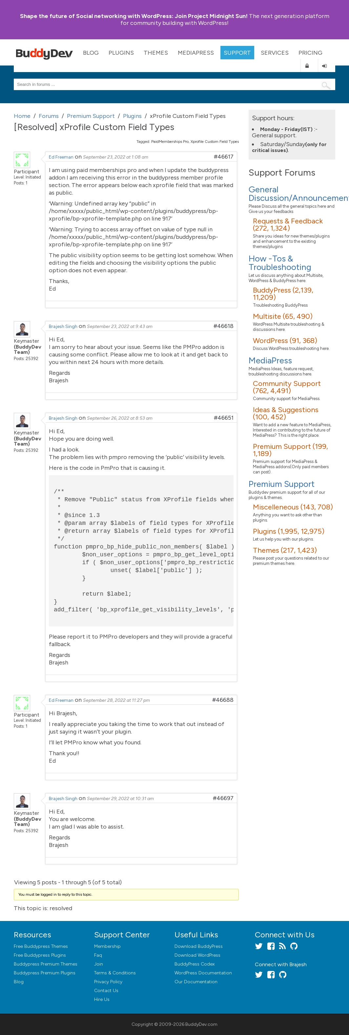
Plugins (121, 52)
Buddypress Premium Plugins (44, 973)
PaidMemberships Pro (170, 141)
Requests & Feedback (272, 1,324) (288, 225)
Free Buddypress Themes (41, 946)
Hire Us (102, 999)
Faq (98, 955)
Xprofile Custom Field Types (215, 141)
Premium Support (282, 484)
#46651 (224, 418)
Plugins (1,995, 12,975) (288, 531)
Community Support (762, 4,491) (287, 387)
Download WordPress (197, 955)
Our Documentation (195, 982)
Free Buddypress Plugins (40, 955)
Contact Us (106, 990)
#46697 (223, 798)
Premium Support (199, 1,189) (290, 450)
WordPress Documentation (203, 973)
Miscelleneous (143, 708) (293, 507)
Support (237, 52)
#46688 (223, 700)
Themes (156, 52)
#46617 (224, 157)
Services (275, 52)
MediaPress (196, 52)
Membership (107, 946)
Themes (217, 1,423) (285, 550)
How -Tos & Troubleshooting (280, 262)
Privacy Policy (108, 982)
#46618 (224, 326)
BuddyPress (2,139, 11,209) (283, 294)
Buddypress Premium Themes (45, 964)
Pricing (310, 52)
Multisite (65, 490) (283, 316)
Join (98, 964)
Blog (91, 52)
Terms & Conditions (115, 973)
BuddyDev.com (201, 1024)
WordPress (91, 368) (285, 340)
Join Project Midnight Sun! (134, 16)
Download (198, 946)
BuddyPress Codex (194, 964)
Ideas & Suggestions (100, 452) (285, 413)
